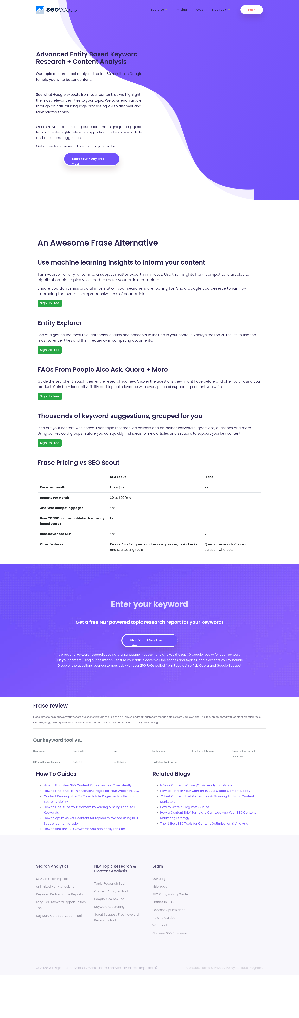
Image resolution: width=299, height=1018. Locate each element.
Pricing (182, 10)
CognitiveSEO (79, 751)
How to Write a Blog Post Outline (184, 807)
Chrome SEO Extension (169, 936)
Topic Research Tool (109, 886)
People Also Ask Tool (109, 902)
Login (251, 10)
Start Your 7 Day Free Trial (88, 161)
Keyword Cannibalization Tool (59, 918)
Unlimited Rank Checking (55, 889)
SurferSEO (77, 762)
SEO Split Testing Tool (52, 881)
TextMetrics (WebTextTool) (165, 762)
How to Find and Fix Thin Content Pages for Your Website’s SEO (91, 791)
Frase (115, 751)
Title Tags (159, 889)
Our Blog (159, 881)
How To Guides (163, 920)
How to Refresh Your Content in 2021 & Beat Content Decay (205, 791)
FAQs (199, 10)
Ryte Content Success (203, 751)
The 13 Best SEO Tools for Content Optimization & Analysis (204, 823)
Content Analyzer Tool (111, 894)
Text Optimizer (120, 762)
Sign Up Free (49, 303)
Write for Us (161, 928)
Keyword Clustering (109, 909)
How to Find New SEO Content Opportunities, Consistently (88, 785)
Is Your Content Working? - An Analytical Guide (196, 785)
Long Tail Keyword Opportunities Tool (61, 908)
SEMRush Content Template (46, 762)
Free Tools (221, 10)
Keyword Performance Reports (59, 897)
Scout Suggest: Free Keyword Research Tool (116, 920)
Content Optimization (169, 913)
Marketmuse (158, 751)
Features (159, 10)
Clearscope (39, 751)
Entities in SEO (163, 905)
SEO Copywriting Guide (170, 897)
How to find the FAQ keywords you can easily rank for (84, 829)
